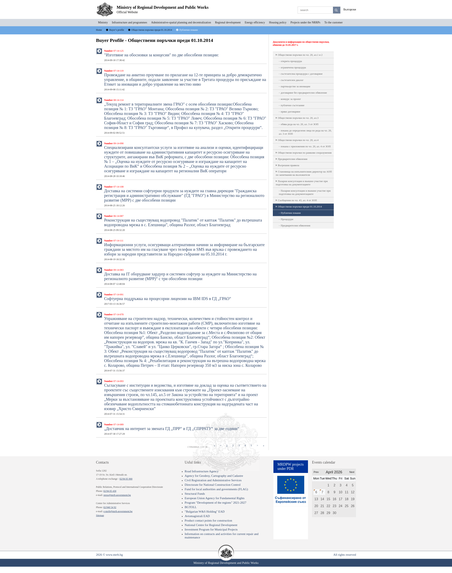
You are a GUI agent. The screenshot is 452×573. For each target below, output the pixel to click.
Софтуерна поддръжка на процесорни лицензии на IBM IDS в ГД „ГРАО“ (167, 299)
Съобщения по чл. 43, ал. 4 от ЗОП (297, 200)
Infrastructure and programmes (129, 22)
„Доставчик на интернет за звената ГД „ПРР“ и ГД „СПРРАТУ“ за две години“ (171, 429)
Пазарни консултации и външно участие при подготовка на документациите (302, 183)
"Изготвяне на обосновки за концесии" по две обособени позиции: (161, 55)
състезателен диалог (292, 80)
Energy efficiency (255, 22)
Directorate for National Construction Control (213, 484)
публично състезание (293, 105)
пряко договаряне (290, 111)
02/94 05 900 (125, 478)
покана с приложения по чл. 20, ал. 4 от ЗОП (306, 146)
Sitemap (100, 515)
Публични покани (291, 212)
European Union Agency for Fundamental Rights (215, 498)
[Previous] (221, 446)
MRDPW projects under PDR (290, 466)
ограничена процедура (293, 67)
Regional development (228, 22)
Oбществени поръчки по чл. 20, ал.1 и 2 (300, 54)
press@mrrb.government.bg (117, 495)
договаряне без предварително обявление (304, 92)
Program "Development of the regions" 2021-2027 (215, 502)
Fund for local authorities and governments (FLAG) (216, 489)
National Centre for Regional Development (211, 525)
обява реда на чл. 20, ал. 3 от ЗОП (300, 124)
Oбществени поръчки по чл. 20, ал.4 (298, 140)
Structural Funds (195, 493)
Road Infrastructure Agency (202, 471)
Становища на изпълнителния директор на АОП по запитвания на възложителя (304, 173)
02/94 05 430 (109, 491)
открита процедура (291, 61)
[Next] (257, 446)
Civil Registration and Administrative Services (213, 480)
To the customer (333, 22)
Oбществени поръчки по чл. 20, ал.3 (298, 117)
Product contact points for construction (208, 520)
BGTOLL (191, 507)
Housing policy (277, 22)
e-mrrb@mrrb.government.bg (117, 511)
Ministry (103, 22)
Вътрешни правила (288, 165)
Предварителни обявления (292, 158)
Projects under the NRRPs (305, 22)
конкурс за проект (291, 98)
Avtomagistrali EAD (197, 516)
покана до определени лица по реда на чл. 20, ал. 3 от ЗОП (305, 132)
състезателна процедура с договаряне (302, 73)
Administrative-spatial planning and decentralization (181, 22)
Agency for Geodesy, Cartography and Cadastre (214, 475)
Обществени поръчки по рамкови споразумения (305, 152)
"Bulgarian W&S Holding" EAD (205, 511)
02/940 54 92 (109, 507)
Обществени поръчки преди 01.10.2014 (300, 206)
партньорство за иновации (295, 86)
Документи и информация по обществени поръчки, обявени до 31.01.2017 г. (301, 43)
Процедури (287, 219)
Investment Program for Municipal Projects (211, 529)
